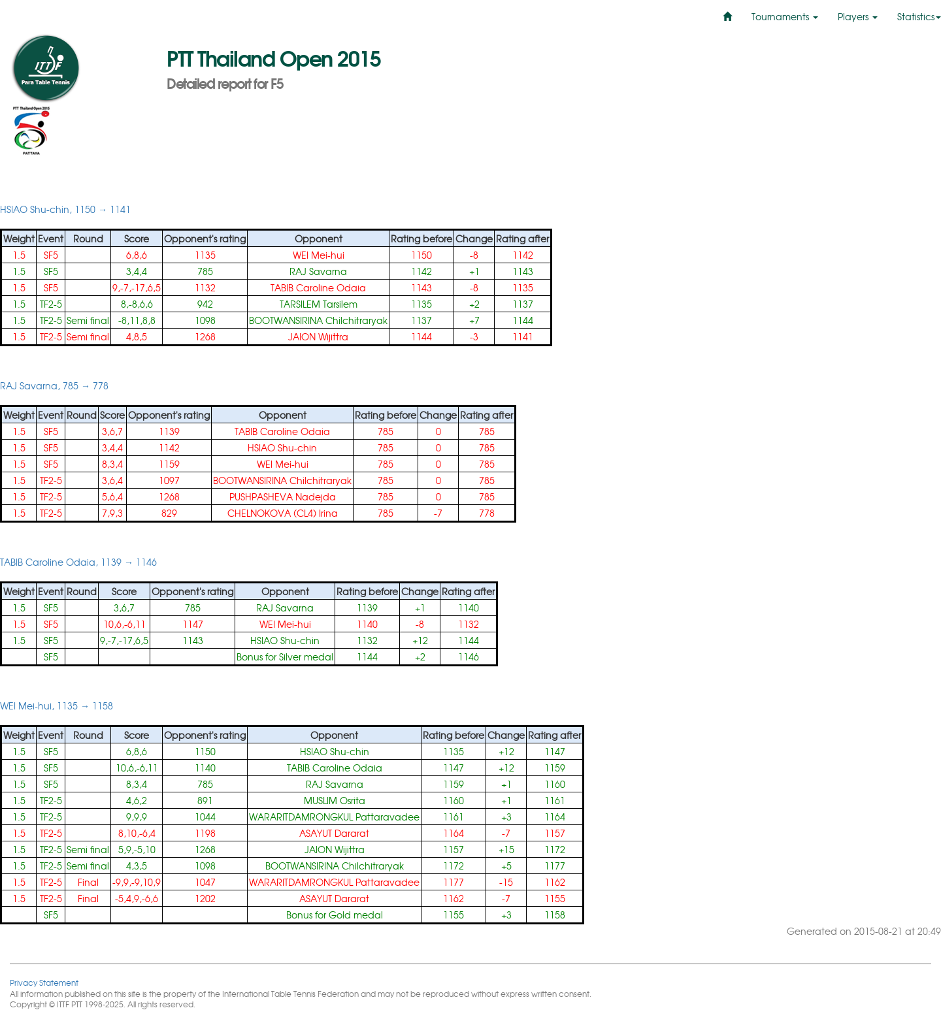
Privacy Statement (44, 982)
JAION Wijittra (318, 336)
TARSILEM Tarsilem (318, 303)
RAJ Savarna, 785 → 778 (54, 385)
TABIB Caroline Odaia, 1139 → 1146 (78, 561)
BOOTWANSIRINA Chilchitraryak (318, 320)
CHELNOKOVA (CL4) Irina (282, 512)
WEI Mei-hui (318, 254)
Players (858, 16)
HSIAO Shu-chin (282, 447)
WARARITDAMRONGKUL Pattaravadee (334, 816)
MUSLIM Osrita (334, 800)
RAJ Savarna (318, 271)
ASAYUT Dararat (334, 832)
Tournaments (784, 16)
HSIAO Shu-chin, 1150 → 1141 (65, 209)
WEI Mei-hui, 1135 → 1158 (56, 705)
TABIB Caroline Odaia (318, 287)
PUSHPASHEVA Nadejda (282, 496)
